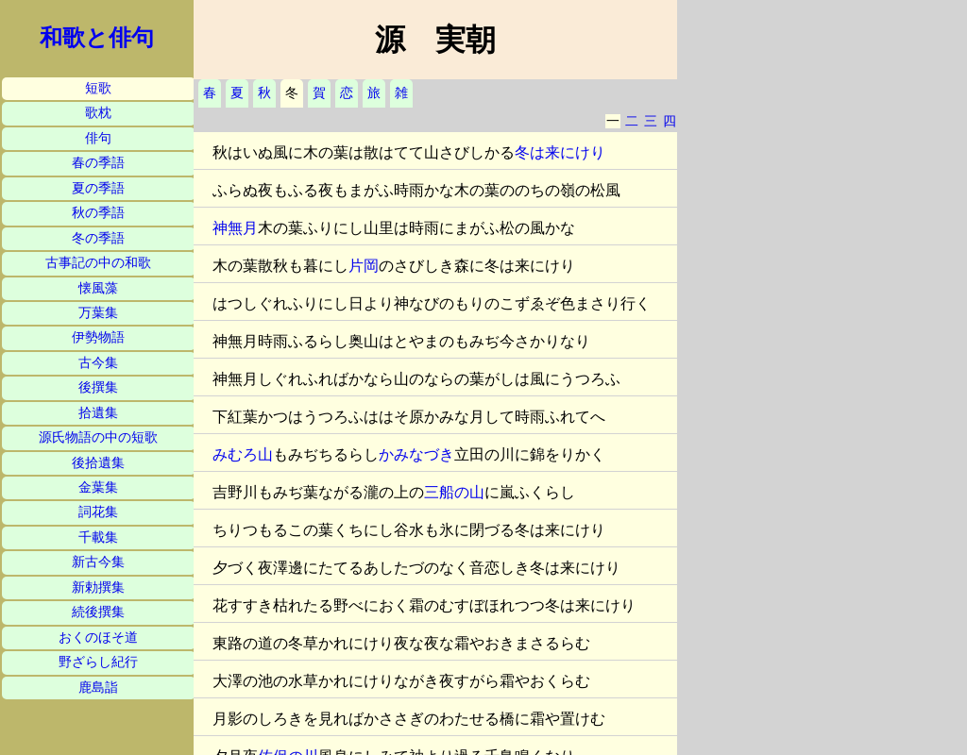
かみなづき (416, 454)
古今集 (98, 363)
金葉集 (98, 487)
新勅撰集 (98, 587)
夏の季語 (98, 188)
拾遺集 (98, 413)
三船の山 (454, 492)
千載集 (98, 537)
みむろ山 (242, 454)
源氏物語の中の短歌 (98, 437)
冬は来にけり (560, 152)
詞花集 (98, 512)
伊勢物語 (98, 337)
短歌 (98, 88)
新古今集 (98, 562)
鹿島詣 (98, 687)
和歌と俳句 (97, 37)
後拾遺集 (98, 463)
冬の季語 (98, 238)
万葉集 (98, 313)
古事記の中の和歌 (98, 263)
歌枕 (98, 113)
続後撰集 (98, 612)
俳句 (98, 138)
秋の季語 (98, 213)
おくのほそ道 (98, 637)
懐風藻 (98, 288)
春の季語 (98, 163)
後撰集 (98, 387)
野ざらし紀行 (98, 662)
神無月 (235, 228)
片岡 (363, 266)
